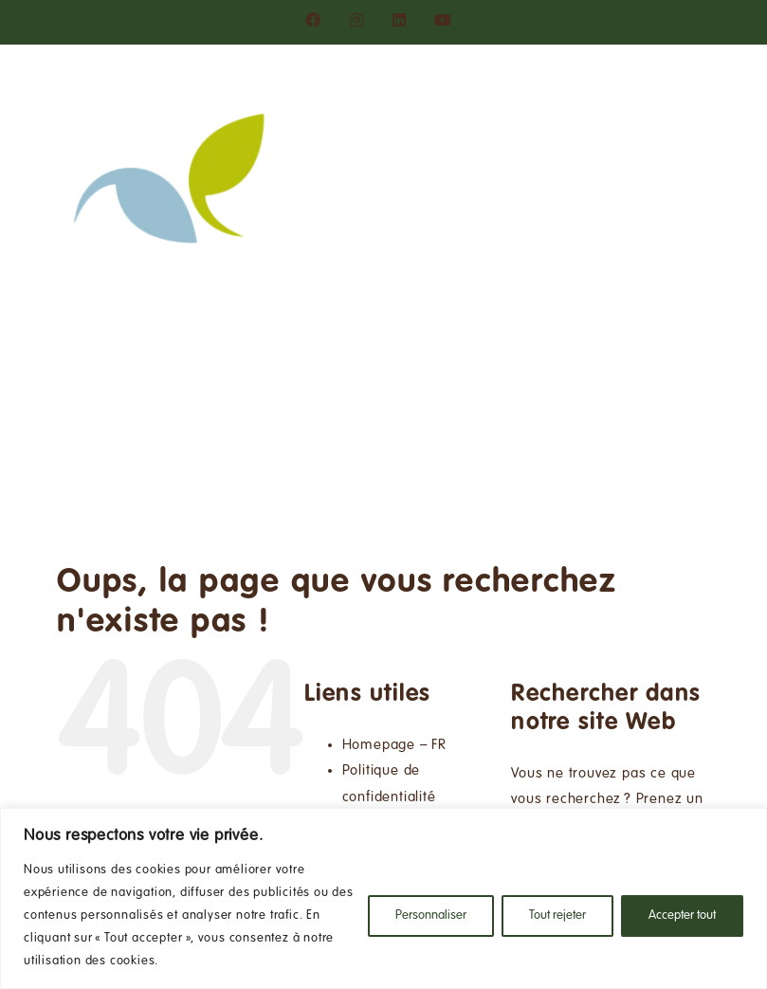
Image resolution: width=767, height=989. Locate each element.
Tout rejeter (557, 916)
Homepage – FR (394, 745)
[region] (383, 898)
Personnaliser (430, 916)
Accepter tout (682, 916)
